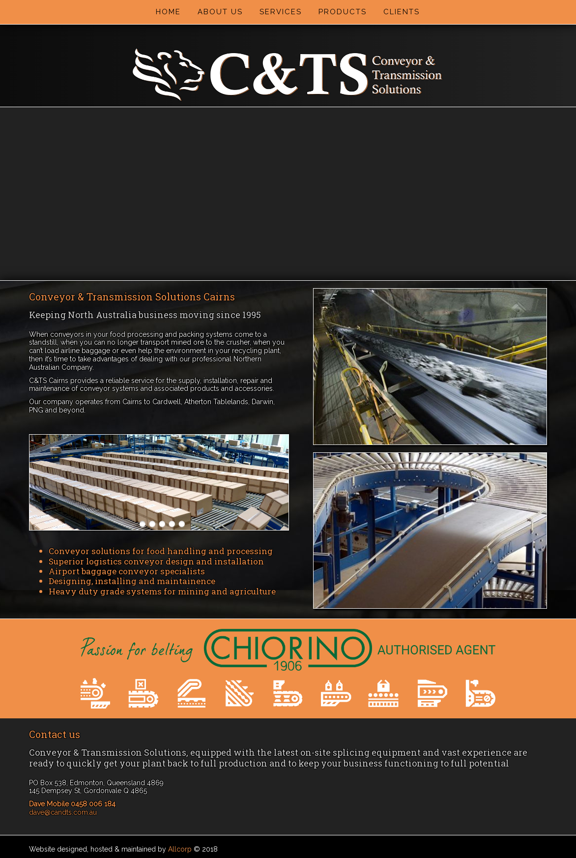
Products (342, 11)
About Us (220, 11)
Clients (401, 11)
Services (280, 11)
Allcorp (180, 849)
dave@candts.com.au (63, 812)
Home (168, 11)
